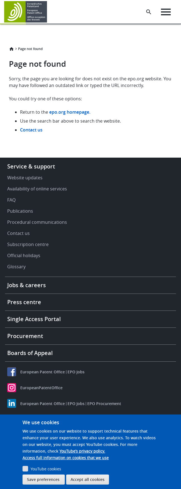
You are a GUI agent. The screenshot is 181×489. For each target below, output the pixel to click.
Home (11, 49)
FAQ (11, 200)
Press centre (24, 302)
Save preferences (43, 479)
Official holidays (23, 255)
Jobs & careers (26, 285)
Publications (20, 211)
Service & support (31, 166)
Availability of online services (37, 189)
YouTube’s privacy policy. (82, 451)
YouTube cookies (46, 468)
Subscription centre (28, 244)
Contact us (31, 130)
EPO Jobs (76, 371)
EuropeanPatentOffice (41, 387)
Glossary (16, 267)
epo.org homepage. (69, 112)
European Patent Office (42, 371)
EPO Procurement (104, 403)
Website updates (25, 178)
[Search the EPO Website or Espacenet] (149, 12)
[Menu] (165, 12)
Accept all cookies (88, 479)
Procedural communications (37, 222)
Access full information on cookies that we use (66, 457)
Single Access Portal (34, 319)
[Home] (25, 12)
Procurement (25, 336)
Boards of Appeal (30, 353)
